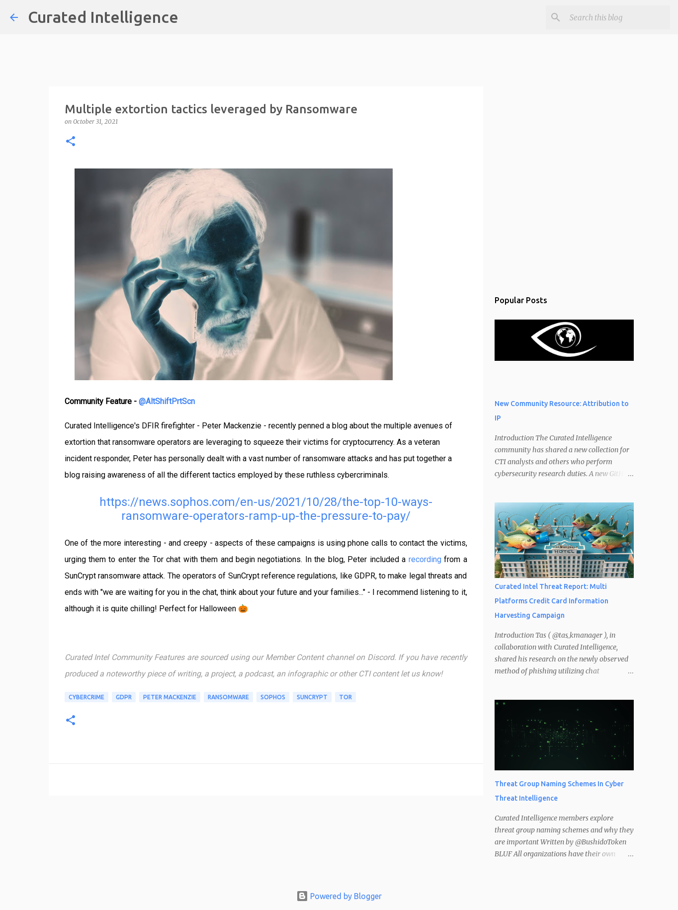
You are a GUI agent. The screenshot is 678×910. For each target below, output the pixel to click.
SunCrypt (312, 697)
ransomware (228, 697)
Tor (345, 697)
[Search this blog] (618, 17)
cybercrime (86, 697)
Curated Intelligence (103, 17)
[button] (71, 142)
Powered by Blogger (339, 896)
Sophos (272, 697)
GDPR (124, 697)
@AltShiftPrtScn (167, 401)
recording (425, 559)
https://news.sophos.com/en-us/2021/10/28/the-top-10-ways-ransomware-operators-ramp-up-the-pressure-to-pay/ (265, 509)
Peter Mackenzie (169, 697)
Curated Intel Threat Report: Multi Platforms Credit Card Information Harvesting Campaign (551, 600)
